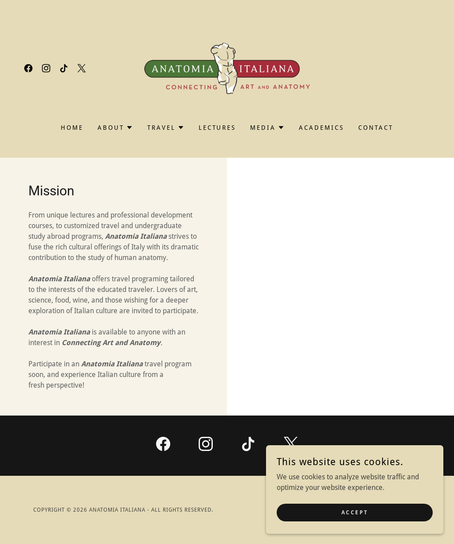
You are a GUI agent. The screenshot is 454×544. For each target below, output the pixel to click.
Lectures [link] (217, 127)
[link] (28, 68)
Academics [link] (321, 127)
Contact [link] (375, 127)
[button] (115, 127)
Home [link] (72, 127)
